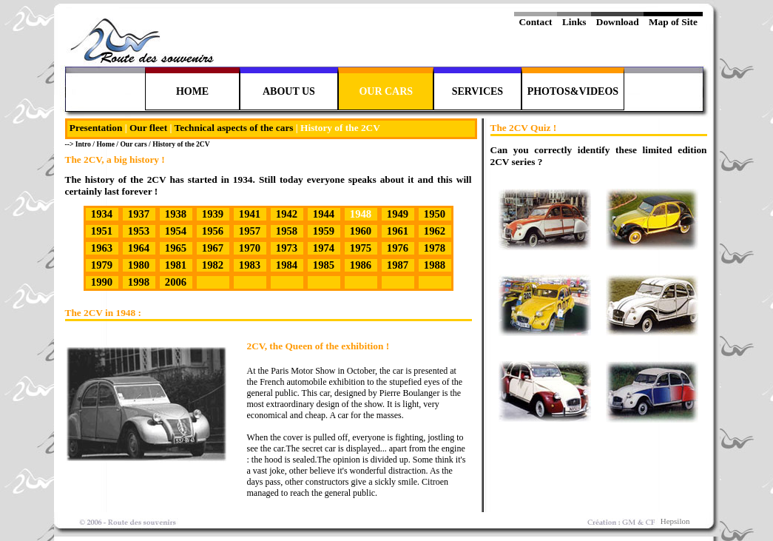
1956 (212, 231)
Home (105, 144)
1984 (286, 265)
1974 (323, 248)
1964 (138, 248)
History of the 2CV (181, 144)
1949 (397, 214)
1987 (397, 265)
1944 (323, 214)
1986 (360, 265)
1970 (249, 248)
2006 (175, 282)
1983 (249, 265)
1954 (175, 231)
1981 (175, 265)
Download (617, 21)
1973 (286, 248)
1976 (397, 248)
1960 (360, 231)
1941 (249, 214)
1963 (101, 248)
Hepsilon (675, 521)
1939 (212, 214)
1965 (175, 248)
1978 (434, 248)
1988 (434, 265)
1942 (286, 214)
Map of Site (673, 21)
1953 (138, 231)
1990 (101, 282)
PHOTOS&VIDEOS (572, 91)
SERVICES (477, 91)
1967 (212, 248)
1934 (101, 214)
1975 (360, 248)
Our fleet (148, 127)
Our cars (133, 144)
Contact (536, 21)
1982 (212, 265)
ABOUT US (289, 91)
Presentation (96, 127)
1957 (249, 231)
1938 (175, 214)
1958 (286, 231)
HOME (192, 91)
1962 (434, 231)
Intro (84, 144)
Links (574, 21)
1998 (138, 282)
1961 (397, 231)
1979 (101, 265)
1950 (434, 214)
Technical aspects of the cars (233, 127)
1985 (323, 265)
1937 (138, 214)
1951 (101, 231)
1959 (323, 231)
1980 (138, 265)
